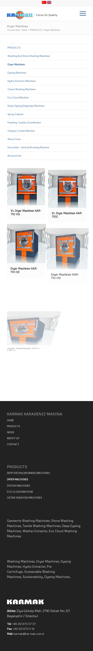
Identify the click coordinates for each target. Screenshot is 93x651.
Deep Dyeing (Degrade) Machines (26, 105)
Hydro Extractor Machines (22, 80)
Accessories (14, 155)
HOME (10, 420)
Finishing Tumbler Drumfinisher (24, 122)
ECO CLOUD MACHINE (20, 491)
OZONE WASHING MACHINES (24, 497)
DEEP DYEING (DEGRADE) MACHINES (28, 472)
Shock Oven (14, 139)
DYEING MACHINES (18, 485)
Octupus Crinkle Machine (21, 130)
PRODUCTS (36, 30)
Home (24, 30)
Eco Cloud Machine (18, 97)
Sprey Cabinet (15, 114)
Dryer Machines (17, 26)
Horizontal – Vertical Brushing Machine (28, 147)
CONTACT (13, 444)
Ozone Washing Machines (22, 89)
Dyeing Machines (17, 72)
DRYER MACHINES (17, 479)
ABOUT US (13, 438)
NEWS (10, 432)
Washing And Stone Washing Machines (29, 55)
